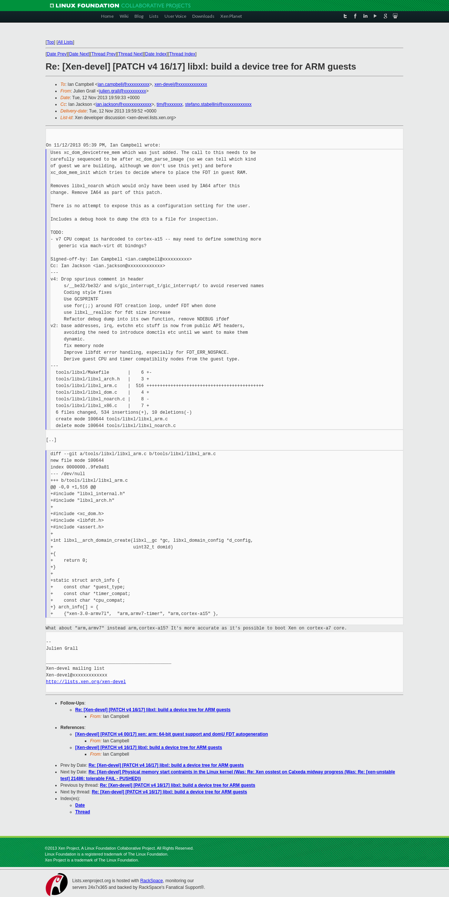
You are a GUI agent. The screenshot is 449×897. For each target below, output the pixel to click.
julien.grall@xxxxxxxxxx (122, 91)
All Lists (65, 42)
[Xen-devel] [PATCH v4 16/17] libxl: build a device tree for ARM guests (148, 747)
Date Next (79, 54)
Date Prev (56, 54)
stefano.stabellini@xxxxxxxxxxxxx (218, 104)
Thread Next (130, 54)
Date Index (156, 54)
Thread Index (182, 54)
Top (50, 42)
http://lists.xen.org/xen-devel (86, 682)
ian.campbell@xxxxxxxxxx (124, 84)
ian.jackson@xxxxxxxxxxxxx (124, 104)
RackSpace (151, 880)
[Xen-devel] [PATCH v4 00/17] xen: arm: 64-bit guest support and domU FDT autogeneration (171, 734)
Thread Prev (103, 54)
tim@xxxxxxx (170, 104)
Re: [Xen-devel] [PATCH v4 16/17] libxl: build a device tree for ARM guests (152, 709)
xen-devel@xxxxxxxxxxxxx (180, 84)
